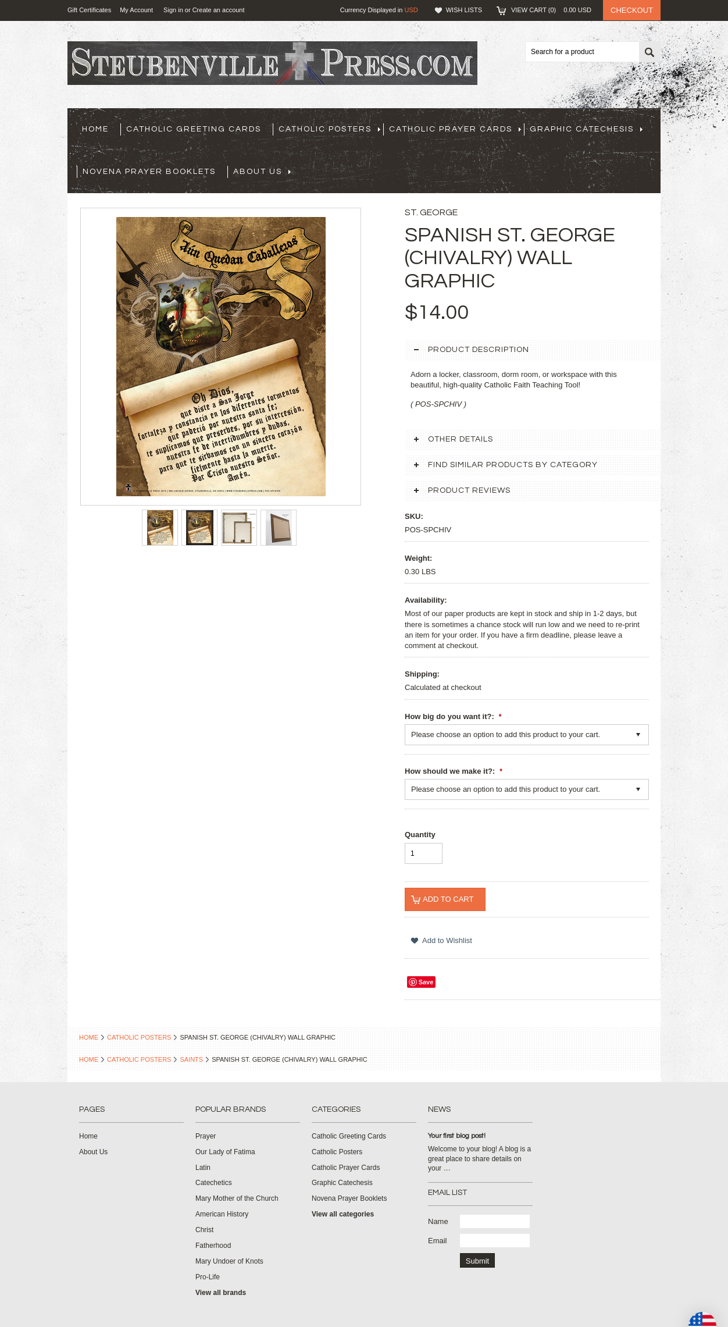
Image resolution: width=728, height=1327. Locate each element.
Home (88, 1037)
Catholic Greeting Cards (193, 129)
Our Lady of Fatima (225, 1152)
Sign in (173, 9)
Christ (204, 1230)
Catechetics (213, 1183)
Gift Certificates (89, 9)
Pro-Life (207, 1277)
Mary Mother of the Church (237, 1198)
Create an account (218, 9)
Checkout (632, 10)
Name (438, 1221)
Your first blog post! (457, 1136)
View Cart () (551, 9)
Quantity (420, 834)
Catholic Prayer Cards (455, 129)
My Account (136, 9)
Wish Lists (464, 9)
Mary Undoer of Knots (229, 1261)
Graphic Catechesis (586, 129)
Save (426, 982)
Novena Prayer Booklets (149, 172)
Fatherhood (213, 1245)
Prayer (205, 1136)
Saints (191, 1059)
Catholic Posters (329, 129)
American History (221, 1214)
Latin (202, 1168)
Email (437, 1240)
